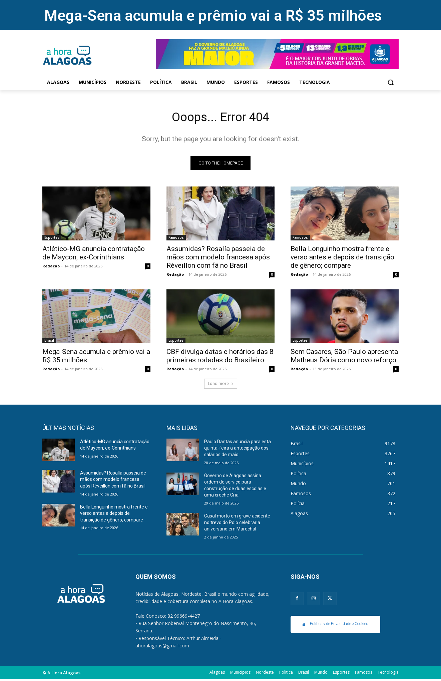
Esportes (51, 239)
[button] (391, 82)
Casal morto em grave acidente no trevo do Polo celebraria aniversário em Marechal (237, 524)
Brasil (49, 342)
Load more (221, 385)
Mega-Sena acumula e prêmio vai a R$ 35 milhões (213, 15)
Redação (51, 267)
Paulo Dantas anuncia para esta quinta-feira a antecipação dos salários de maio (237, 450)
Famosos (176, 239)
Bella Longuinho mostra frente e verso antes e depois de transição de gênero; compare (342, 258)
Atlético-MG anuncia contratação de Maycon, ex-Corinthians (93, 254)
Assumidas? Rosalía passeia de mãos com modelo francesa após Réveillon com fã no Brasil (218, 258)
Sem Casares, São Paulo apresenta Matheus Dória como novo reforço (344, 357)
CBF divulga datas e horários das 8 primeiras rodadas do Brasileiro (220, 357)
